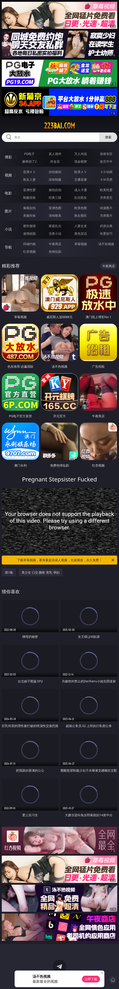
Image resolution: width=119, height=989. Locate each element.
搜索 (108, 137)
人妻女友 (80, 226)
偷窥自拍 (29, 208)
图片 (8, 211)
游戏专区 (106, 154)
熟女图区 (80, 215)
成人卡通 (80, 190)
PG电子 (29, 154)
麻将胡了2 (29, 161)
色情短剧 (55, 251)
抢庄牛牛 (106, 161)
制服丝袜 (29, 197)
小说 (8, 229)
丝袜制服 (55, 179)
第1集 (9, 572)
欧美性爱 (106, 190)
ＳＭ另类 (106, 179)
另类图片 (106, 215)
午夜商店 (55, 244)
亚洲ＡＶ (29, 172)
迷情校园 (29, 233)
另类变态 (106, 197)
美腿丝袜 (29, 215)
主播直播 (80, 179)
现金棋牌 (80, 161)
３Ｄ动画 (106, 172)
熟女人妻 (29, 179)
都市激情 (29, 226)
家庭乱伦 (55, 226)
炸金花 (55, 161)
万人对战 (80, 154)
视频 (8, 175)
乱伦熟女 (80, 197)
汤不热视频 (106, 244)
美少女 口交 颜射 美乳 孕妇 (41, 572)
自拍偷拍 (55, 172)
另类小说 (55, 233)
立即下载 (91, 979)
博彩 (8, 157)
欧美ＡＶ (80, 172)
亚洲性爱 (29, 190)
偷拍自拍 (55, 190)
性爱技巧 (106, 233)
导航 (8, 247)
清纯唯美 (55, 215)
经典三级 (55, 197)
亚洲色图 (55, 208)
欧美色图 (80, 208)
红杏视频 (29, 251)
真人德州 (55, 154)
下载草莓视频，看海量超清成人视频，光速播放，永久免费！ (66, 560)
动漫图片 (106, 208)
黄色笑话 (80, 233)
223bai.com (59, 125)
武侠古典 (106, 226)
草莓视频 (80, 244)
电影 (8, 193)
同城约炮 (29, 244)
